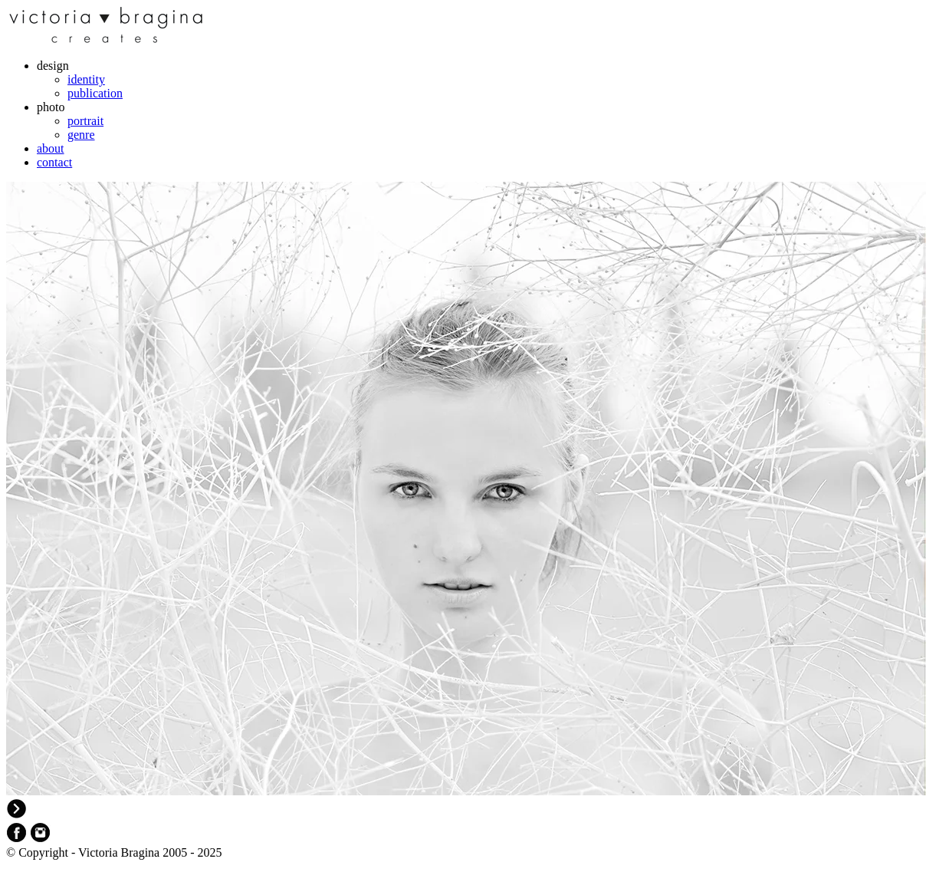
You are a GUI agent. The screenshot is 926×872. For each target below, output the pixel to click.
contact (54, 162)
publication (95, 93)
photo (50, 107)
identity (86, 79)
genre (81, 134)
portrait (85, 120)
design (53, 65)
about (50, 148)
